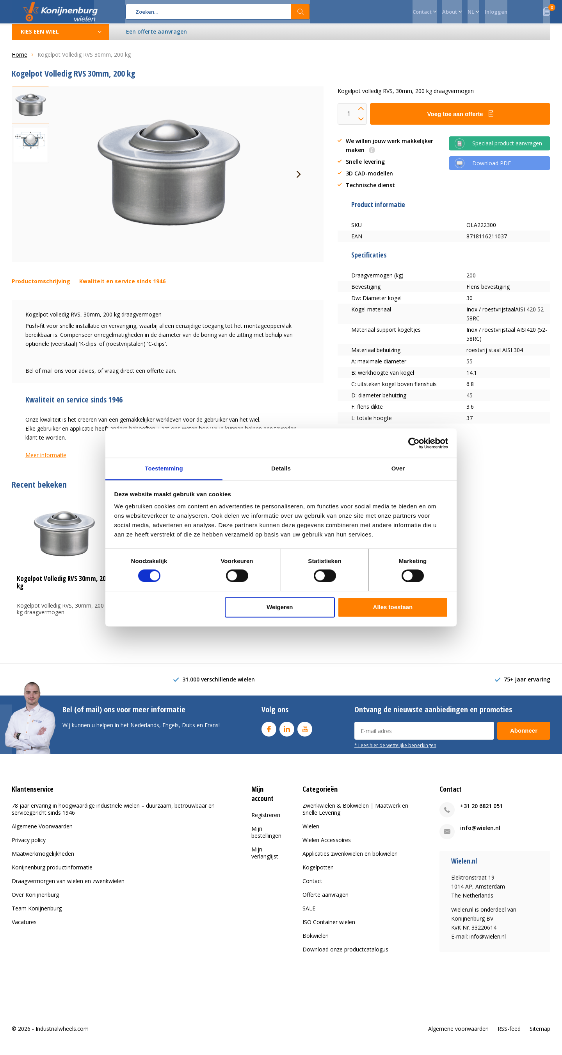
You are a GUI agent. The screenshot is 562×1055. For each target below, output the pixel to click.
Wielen (310, 832)
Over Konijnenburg (35, 900)
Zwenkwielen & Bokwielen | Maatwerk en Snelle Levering (355, 815)
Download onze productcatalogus (345, 955)
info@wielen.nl (480, 833)
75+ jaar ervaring (527, 685)
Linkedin (286, 733)
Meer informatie (45, 461)
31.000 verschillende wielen (218, 685)
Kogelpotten (318, 873)
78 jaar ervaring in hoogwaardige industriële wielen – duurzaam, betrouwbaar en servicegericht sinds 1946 (113, 815)
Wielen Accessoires (326, 845)
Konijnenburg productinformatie (52, 873)
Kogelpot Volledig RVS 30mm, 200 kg (63, 588)
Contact (312, 886)
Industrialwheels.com (62, 1034)
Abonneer (523, 736)
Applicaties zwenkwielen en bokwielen (350, 859)
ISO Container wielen (328, 928)
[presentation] (298, 180)
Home (19, 60)
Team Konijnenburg (37, 914)
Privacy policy (29, 845)
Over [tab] (398, 468)
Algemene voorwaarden (458, 1034)
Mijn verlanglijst (264, 858)
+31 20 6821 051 (481, 811)
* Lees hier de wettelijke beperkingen (395, 751)
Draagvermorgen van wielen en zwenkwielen (68, 886)
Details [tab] (281, 468)
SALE (308, 914)
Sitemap (540, 1034)
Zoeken (300, 12)
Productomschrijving (41, 287)
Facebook (268, 733)
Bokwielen (315, 941)
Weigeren (280, 607)
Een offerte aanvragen (156, 37)
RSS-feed (509, 1034)
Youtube (304, 733)
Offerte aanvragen (325, 900)
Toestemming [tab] (164, 468)
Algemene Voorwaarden (42, 832)
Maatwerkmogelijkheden (43, 859)
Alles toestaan (393, 607)
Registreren (265, 820)
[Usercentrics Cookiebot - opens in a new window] (414, 443)
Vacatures (24, 928)
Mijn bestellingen (266, 837)
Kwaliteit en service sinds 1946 (122, 287)
